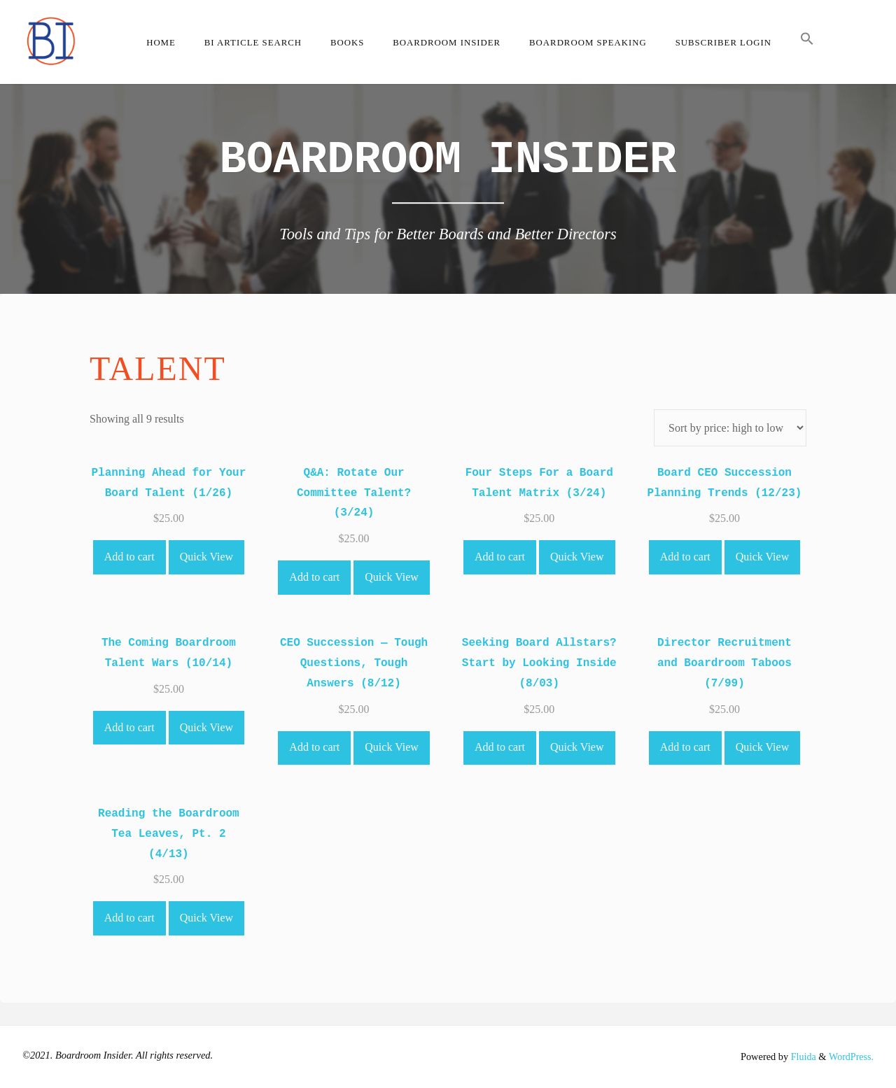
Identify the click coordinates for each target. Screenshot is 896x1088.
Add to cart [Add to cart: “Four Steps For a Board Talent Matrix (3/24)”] (500, 557)
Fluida (801, 1056)
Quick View (207, 557)
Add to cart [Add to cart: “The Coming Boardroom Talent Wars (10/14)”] (129, 727)
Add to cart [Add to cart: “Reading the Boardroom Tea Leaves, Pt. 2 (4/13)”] (129, 918)
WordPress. (850, 1056)
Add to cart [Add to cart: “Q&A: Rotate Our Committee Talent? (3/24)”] (314, 577)
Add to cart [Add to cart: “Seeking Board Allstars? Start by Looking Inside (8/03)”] (500, 747)
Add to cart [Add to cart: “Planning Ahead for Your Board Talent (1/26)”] (129, 557)
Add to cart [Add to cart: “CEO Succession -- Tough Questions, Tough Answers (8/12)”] (314, 747)
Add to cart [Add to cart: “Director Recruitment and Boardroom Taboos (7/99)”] (685, 747)
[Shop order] (730, 427)
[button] (806, 42)
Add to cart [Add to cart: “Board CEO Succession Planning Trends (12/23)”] (685, 557)
